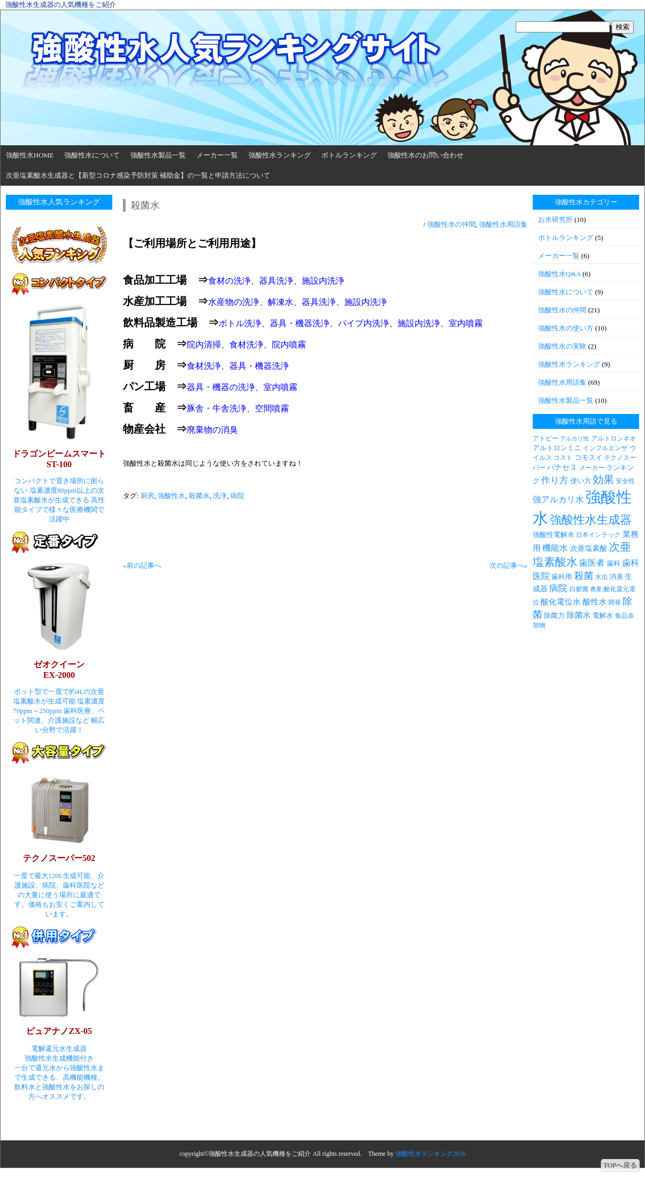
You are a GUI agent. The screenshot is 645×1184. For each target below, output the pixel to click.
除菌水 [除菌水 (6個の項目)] (579, 615)
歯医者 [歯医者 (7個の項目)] (592, 562)
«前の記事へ (142, 565)
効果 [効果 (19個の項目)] (603, 479)
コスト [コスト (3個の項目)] (563, 457)
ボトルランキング (349, 155)
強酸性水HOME (30, 155)
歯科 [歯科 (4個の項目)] (614, 563)
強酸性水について (92, 155)
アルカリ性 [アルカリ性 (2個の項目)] (574, 439)
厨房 (147, 496)
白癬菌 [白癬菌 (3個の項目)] (579, 589)
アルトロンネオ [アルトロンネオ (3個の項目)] (613, 438)
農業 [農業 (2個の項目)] (596, 589)
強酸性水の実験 (562, 346)
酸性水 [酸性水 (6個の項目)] (595, 602)
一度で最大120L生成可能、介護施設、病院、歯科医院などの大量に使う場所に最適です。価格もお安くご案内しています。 (59, 895)
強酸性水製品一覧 (158, 155)
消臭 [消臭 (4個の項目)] (616, 577)
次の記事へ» (509, 565)
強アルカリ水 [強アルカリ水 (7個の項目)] (558, 499)
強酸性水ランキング (280, 155)
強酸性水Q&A (559, 274)
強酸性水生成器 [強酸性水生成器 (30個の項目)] (591, 519)
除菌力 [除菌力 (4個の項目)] (554, 615)
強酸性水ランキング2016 (430, 1153)
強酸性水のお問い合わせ (425, 155)
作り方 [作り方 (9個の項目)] (554, 480)
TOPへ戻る (620, 1165)
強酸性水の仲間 (451, 224)
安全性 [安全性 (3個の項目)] (625, 481)
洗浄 (220, 496)
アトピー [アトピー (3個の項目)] (545, 438)
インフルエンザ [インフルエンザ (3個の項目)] (605, 448)
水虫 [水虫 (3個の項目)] (601, 577)
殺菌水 (199, 496)
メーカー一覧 (217, 155)
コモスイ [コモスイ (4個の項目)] (588, 457)
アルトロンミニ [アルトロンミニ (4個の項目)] (557, 448)
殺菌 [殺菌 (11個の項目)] (583, 575)
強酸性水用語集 (503, 224)
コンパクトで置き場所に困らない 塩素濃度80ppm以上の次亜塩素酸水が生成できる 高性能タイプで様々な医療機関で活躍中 (59, 500)
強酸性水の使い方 (565, 328)
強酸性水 (171, 496)
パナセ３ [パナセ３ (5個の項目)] (562, 467)
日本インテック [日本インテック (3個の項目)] (598, 535)
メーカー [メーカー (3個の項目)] (592, 467)
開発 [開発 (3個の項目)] (614, 602)
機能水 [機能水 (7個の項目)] (555, 547)
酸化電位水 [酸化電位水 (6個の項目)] (561, 602)
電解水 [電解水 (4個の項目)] (602, 615)
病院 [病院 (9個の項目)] (558, 588)
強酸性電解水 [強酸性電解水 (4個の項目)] (553, 535)
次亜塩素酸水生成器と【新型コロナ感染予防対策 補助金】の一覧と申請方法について (138, 175)
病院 (237, 496)
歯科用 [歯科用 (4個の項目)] (561, 577)
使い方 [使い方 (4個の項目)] (580, 481)
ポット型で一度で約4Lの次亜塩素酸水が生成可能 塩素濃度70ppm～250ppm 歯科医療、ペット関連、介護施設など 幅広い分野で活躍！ (59, 711)
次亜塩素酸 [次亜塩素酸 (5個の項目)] (588, 548)
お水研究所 (555, 219)
